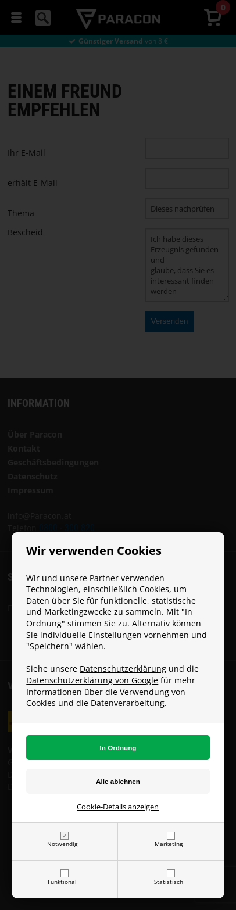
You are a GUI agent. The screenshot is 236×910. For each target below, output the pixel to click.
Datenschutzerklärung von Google (92, 680)
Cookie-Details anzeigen (118, 806)
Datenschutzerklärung (123, 668)
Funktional (62, 881)
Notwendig (62, 844)
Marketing (169, 844)
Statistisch (168, 881)
